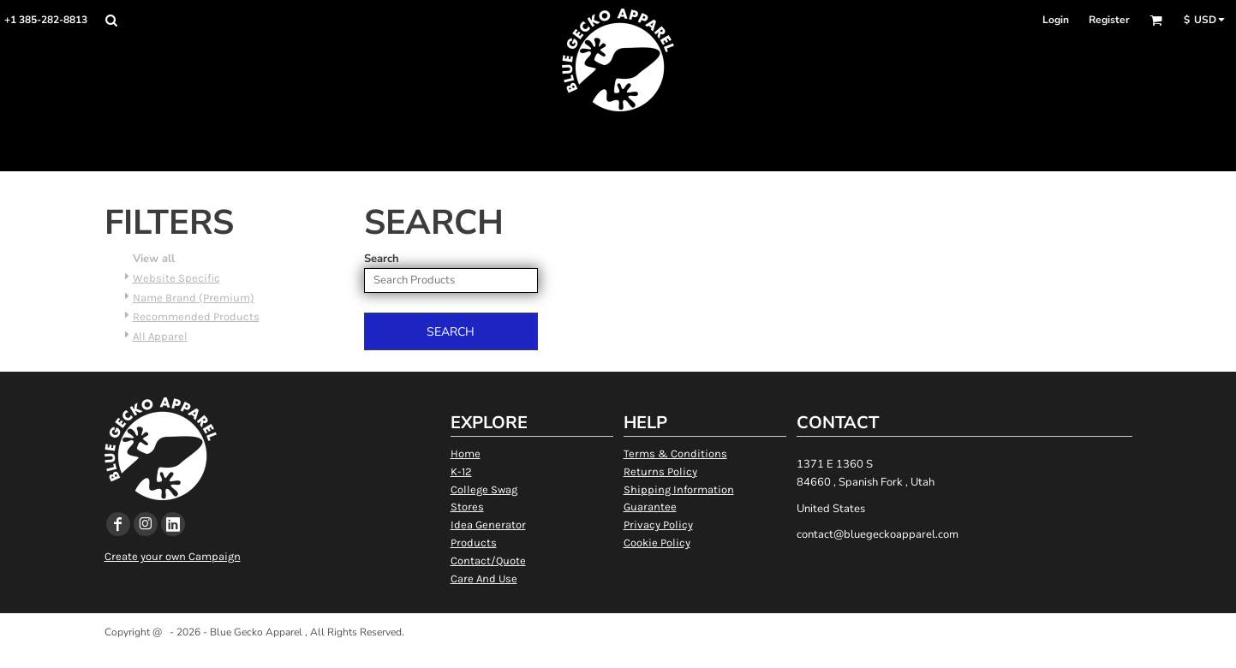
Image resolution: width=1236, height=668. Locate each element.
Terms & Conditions (675, 453)
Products (474, 542)
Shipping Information (679, 489)
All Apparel (160, 336)
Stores (467, 506)
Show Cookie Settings (618, 653)
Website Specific (176, 277)
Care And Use (484, 578)
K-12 (461, 471)
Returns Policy (660, 471)
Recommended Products (196, 316)
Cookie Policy (657, 542)
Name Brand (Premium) (193, 297)
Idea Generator (488, 524)
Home (466, 453)
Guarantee (650, 506)
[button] (110, 20)
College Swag (484, 489)
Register (1109, 20)
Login (1055, 20)
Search (381, 258)
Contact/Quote (488, 560)
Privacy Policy (658, 524)
